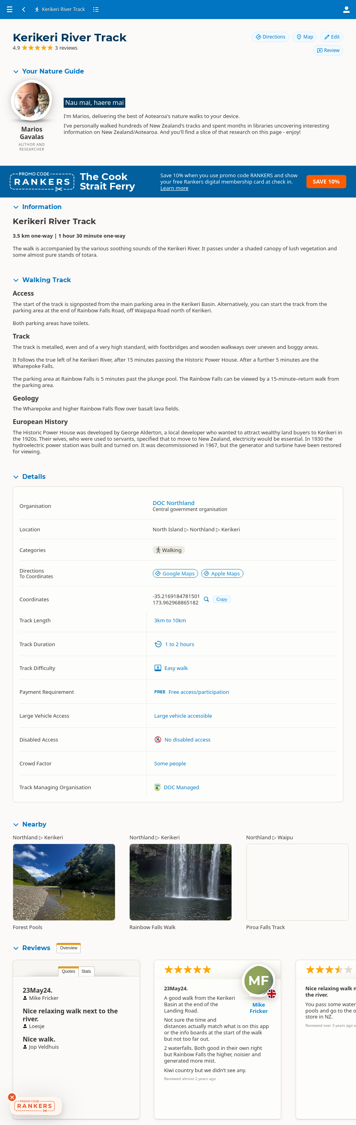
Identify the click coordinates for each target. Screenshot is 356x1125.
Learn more (174, 188)
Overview (68, 948)
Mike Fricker (259, 1008)
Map (304, 36)
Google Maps (175, 573)
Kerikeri (53, 837)
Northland (25, 837)
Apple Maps (221, 573)
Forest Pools (28, 927)
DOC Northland (174, 503)
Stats (86, 971)
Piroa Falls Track (265, 927)
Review (328, 50)
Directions (270, 36)
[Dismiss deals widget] (12, 1097)
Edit (332, 36)
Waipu (285, 837)
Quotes (68, 971)
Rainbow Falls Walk (152, 927)
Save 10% (326, 181)
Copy (221, 599)
